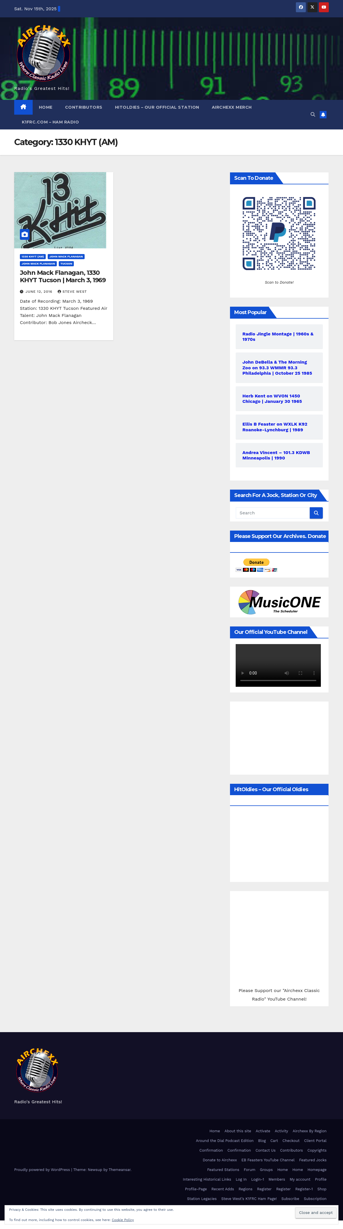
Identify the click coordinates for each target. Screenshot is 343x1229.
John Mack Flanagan (66, 256)
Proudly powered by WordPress (42, 1170)
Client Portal (315, 1141)
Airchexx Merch (232, 107)
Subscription (315, 1199)
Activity (281, 1131)
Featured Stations (223, 1170)
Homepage (317, 1170)
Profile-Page (196, 1189)
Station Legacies (202, 1199)
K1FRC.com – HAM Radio (49, 122)
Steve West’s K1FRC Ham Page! (249, 1199)
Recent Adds (223, 1189)
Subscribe (290, 1199)
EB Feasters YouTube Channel (267, 1160)
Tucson (66, 263)
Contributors (84, 107)
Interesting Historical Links (207, 1179)
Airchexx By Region (310, 1131)
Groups (266, 1170)
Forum (250, 1170)
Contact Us (266, 1150)
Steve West (72, 292)
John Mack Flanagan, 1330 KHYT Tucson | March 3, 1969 (63, 276)
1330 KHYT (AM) (33, 256)
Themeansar (120, 1170)
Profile (321, 1179)
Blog (262, 1141)
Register (264, 1189)
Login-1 (257, 1179)
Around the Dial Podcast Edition (225, 1141)
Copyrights (317, 1150)
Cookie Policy (123, 1220)
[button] (313, 114)
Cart (274, 1141)
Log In (241, 1179)
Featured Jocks (313, 1160)
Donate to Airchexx (220, 1160)
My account (300, 1179)
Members (277, 1179)
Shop (322, 1189)
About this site (238, 1131)
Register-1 (304, 1189)
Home (46, 107)
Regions (245, 1189)
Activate (263, 1131)
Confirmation (211, 1150)
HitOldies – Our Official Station (157, 107)
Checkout (291, 1141)
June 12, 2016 (40, 292)
